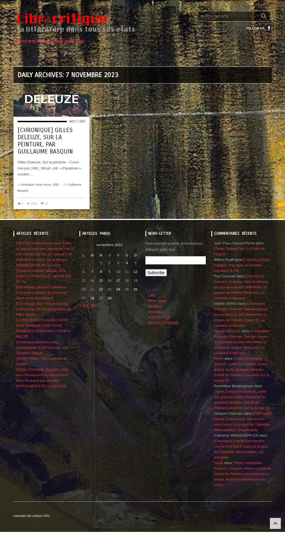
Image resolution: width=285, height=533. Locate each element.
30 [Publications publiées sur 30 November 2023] (109, 298)
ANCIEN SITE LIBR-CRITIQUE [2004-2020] (48, 41)
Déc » (95, 305)
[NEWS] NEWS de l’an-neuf (38, 265)
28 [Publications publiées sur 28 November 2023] (92, 298)
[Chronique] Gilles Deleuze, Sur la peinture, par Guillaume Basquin (45, 141)
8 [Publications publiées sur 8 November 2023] (101, 272)
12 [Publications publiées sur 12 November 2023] (135, 272)
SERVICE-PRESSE (163, 323)
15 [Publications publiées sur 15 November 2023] (101, 280)
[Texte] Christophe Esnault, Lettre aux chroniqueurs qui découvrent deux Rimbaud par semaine (42, 375)
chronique (27, 184)
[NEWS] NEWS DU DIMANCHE (41, 386)
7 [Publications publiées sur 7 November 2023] (92, 272)
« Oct (83, 305)
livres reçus (43, 184)
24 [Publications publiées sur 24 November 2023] (118, 289)
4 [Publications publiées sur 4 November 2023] (127, 263)
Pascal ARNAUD (227, 331)
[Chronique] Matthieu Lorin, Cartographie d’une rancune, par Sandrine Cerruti (42, 347)
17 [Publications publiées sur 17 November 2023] (118, 280)
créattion (155, 306)
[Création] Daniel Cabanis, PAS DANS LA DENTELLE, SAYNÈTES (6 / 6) (43, 276)
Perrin (219, 358)
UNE (55, 184)
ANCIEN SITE (159, 317)
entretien (155, 312)
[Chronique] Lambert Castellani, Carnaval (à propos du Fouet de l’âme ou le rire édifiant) (41, 292)
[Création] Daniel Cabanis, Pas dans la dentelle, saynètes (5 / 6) (242, 265)
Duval (218, 463)
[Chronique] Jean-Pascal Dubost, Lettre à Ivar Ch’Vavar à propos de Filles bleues (43, 309)
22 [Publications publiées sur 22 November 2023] (101, 289)
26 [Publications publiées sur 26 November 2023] (135, 289)
